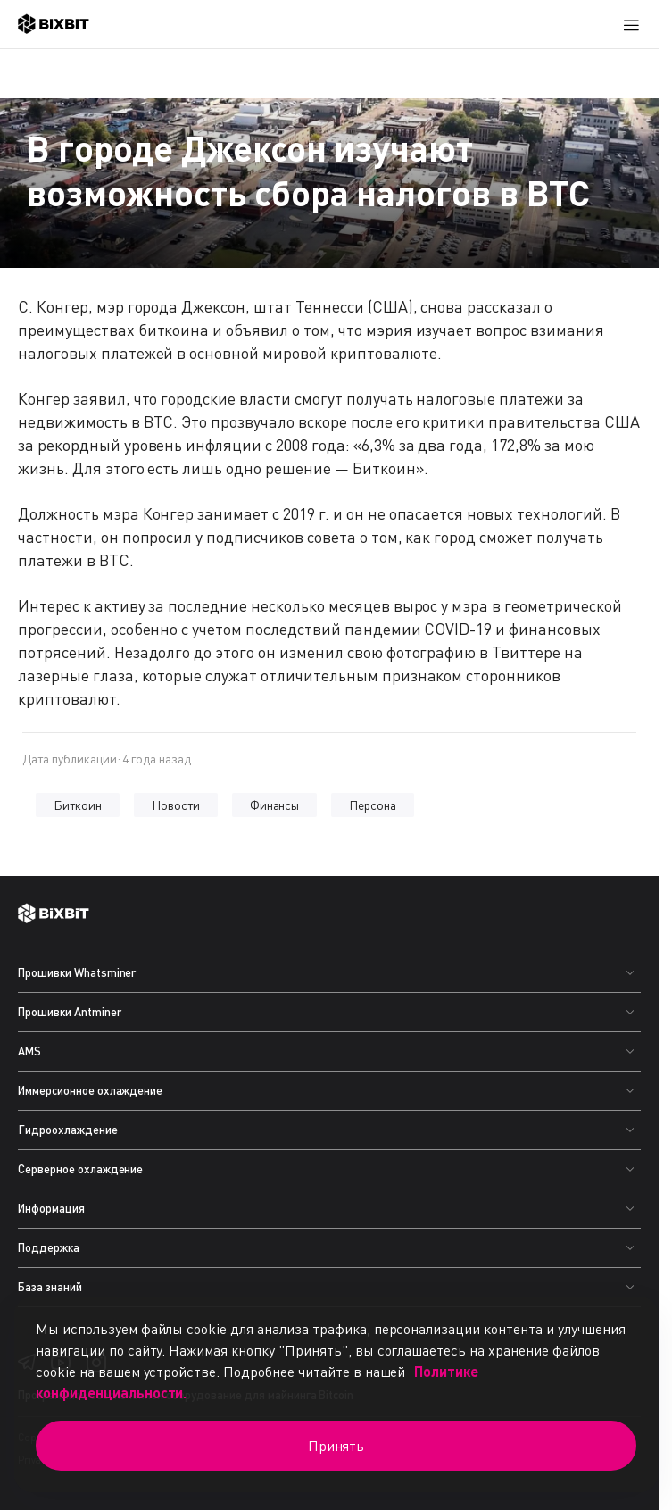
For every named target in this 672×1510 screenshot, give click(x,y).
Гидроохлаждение (68, 1129)
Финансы (275, 805)
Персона (372, 805)
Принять (336, 1446)
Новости (176, 805)
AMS (29, 1051)
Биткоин (78, 805)
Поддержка (48, 1247)
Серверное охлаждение (80, 1169)
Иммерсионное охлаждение (90, 1090)
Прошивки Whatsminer (77, 972)
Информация (51, 1208)
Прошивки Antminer (69, 1012)
